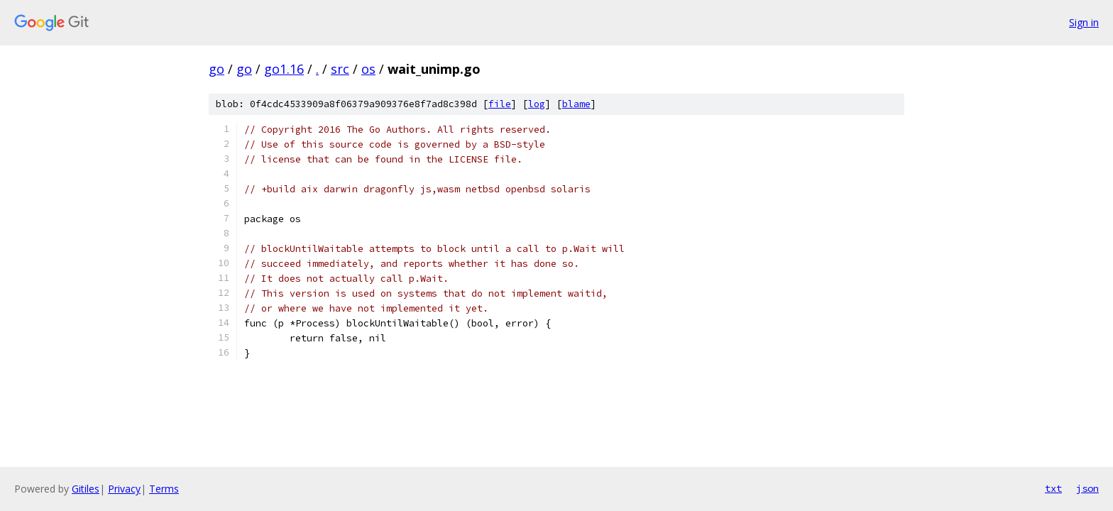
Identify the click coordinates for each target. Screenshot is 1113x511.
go (216, 68)
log (536, 104)
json (1087, 488)
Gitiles (85, 488)
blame (576, 104)
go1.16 (284, 68)
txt (1053, 488)
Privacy (124, 488)
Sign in (1084, 22)
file (499, 104)
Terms (164, 488)
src (340, 68)
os (368, 68)
